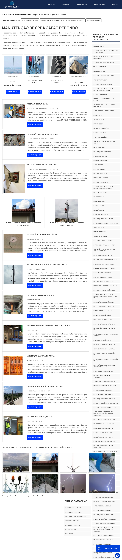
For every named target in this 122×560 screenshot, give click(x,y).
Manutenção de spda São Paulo (104, 324)
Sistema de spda (98, 165)
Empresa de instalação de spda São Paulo (105, 360)
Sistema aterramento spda (102, 241)
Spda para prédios (99, 133)
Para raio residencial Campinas (104, 502)
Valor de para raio (99, 67)
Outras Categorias (76, 501)
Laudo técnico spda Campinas (103, 535)
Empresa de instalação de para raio (105, 223)
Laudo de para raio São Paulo (103, 306)
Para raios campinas (100, 232)
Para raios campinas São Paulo (104, 345)
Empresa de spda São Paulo (102, 311)
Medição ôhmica (99, 169)
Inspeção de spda (99, 210)
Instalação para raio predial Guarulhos (103, 446)
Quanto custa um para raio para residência (104, 105)
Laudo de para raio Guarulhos (103, 424)
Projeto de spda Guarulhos (103, 371)
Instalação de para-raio (73, 512)
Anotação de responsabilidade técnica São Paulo (104, 250)
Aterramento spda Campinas (103, 497)
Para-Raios (69, 534)
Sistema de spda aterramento (103, 111)
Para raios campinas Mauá (30, 20)
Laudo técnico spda (100, 192)
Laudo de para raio (99, 197)
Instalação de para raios (102, 152)
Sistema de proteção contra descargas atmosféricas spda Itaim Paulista (62, 20)
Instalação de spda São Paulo (103, 281)
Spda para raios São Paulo (102, 315)
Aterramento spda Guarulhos (104, 381)
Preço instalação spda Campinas (104, 519)
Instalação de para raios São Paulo (105, 260)
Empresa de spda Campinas (102, 544)
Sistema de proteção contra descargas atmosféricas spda (103, 187)
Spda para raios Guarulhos (102, 433)
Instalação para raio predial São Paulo (104, 329)
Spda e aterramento (100, 80)
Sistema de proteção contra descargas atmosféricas (103, 89)
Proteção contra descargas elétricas (103, 99)
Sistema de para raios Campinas (104, 523)
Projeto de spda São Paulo (102, 255)
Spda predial (97, 115)
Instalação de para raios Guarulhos (102, 376)
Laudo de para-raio (72, 521)
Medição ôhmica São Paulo (102, 277)
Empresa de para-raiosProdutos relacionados (105, 37)
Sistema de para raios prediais (103, 76)
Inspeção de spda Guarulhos (103, 437)
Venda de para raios (100, 95)
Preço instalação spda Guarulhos (105, 403)
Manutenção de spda (100, 214)
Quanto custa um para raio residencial (103, 57)
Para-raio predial (99, 71)
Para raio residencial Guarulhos (104, 386)
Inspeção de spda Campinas (102, 553)
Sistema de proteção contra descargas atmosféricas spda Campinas (103, 529)
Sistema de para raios (93, 20)
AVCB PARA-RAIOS (70, 529)
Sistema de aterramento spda (103, 62)
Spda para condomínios (101, 128)
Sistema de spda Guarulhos (102, 390)
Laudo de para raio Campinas (103, 540)
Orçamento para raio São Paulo (104, 349)
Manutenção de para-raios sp (75, 516)
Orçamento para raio (100, 236)
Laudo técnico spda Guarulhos (104, 419)
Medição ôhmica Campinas (102, 510)
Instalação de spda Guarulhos (104, 399)
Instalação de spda (100, 173)
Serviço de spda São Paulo (102, 340)
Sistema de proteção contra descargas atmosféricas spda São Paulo (105, 296)
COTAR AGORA (13, 92)
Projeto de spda (99, 147)
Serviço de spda (98, 227)
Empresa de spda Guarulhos (103, 428)
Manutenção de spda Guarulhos (104, 441)
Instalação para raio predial (103, 219)
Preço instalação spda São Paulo (105, 286)
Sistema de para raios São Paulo (104, 290)
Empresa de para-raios (73, 508)
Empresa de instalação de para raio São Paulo (105, 335)
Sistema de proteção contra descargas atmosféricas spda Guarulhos (103, 413)
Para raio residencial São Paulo (104, 268)
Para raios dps (98, 124)
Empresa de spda (99, 201)
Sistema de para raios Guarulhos (104, 408)
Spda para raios (98, 206)
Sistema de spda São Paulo (102, 273)
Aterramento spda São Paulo (103, 264)
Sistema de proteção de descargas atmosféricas (105, 51)
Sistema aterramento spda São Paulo (104, 354)
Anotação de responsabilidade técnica (104, 142)
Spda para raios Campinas (102, 548)
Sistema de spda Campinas (102, 506)
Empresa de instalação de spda (104, 245)
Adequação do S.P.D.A (72, 525)
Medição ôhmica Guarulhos (103, 394)
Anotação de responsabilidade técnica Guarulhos (104, 366)
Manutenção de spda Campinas (104, 557)
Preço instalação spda (101, 178)
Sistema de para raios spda (102, 84)
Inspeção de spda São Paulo (102, 320)
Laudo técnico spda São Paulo (103, 302)
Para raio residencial (100, 160)
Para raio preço (98, 46)
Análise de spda (98, 120)
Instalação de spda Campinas (103, 515)
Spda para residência (100, 137)
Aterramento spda (100, 156)
